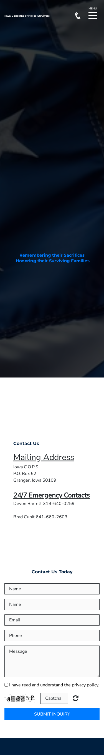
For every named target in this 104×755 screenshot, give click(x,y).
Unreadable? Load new (75, 698)
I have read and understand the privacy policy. (54, 685)
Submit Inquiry (52, 714)
